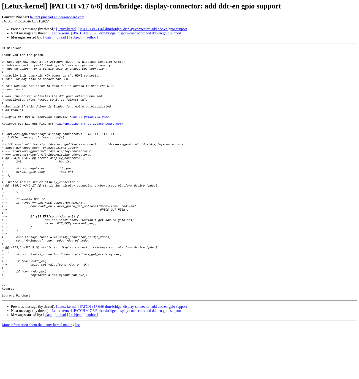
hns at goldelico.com (89, 131)
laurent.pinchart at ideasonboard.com (57, 17)
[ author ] (91, 37)
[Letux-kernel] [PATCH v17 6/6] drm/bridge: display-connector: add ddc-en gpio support (121, 29)
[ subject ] (76, 37)
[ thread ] (61, 37)
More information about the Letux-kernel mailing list (41, 375)
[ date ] (48, 37)
